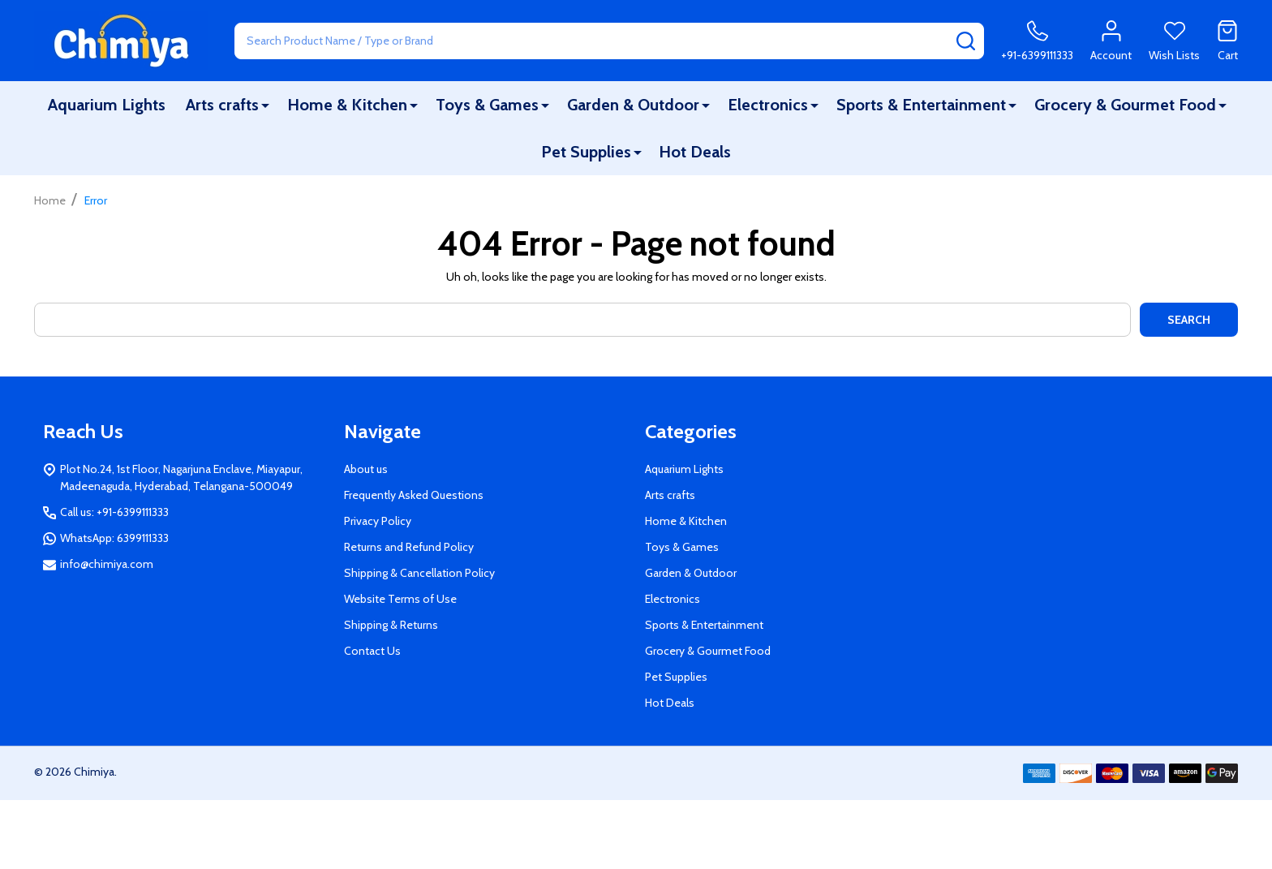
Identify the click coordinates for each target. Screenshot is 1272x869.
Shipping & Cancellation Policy (419, 573)
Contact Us (372, 650)
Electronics (768, 104)
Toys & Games (487, 104)
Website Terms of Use (400, 599)
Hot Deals (695, 151)
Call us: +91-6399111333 (114, 512)
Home (50, 200)
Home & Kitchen (347, 104)
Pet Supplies (586, 151)
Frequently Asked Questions (413, 495)
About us (366, 469)
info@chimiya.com (106, 564)
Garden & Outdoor (633, 104)
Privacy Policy (377, 521)
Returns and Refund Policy (409, 547)
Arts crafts (222, 104)
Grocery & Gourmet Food (1125, 104)
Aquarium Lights (106, 104)
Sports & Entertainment (921, 104)
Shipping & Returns (391, 624)
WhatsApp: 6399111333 (114, 538)
